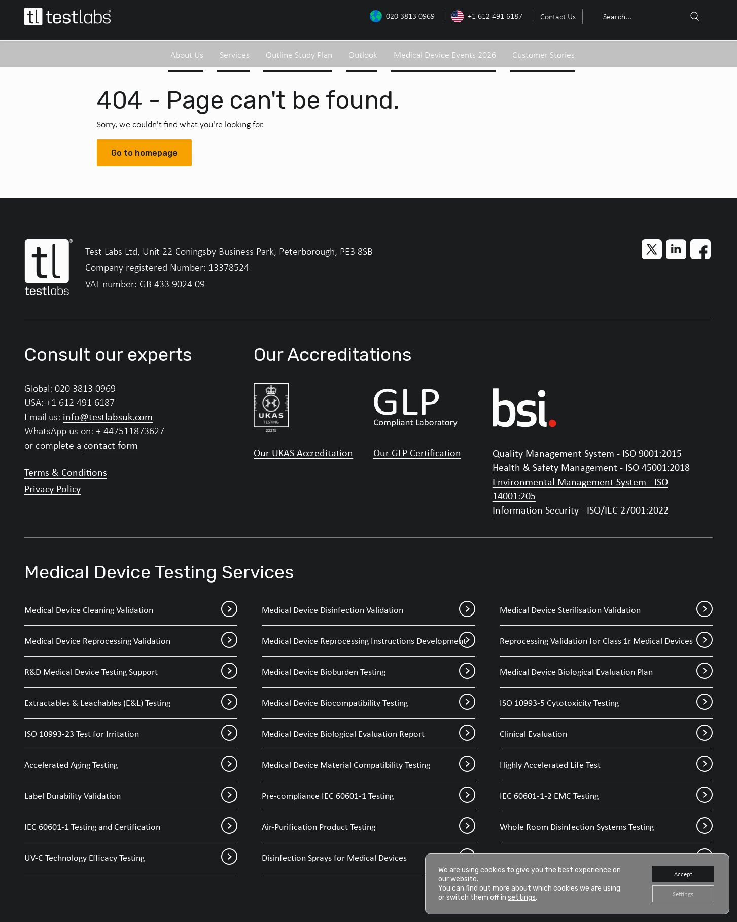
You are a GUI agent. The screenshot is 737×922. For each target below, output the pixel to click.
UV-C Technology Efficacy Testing (130, 857)
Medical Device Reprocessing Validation (130, 641)
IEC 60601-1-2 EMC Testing (606, 796)
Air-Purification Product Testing (368, 826)
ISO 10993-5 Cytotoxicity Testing (606, 703)
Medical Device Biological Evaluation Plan (606, 672)
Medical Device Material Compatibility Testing (368, 765)
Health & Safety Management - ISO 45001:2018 (591, 467)
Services (235, 51)
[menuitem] (556, 16)
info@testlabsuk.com (108, 416)
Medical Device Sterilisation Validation (606, 610)
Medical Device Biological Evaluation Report (368, 734)
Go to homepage (144, 153)
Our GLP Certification (417, 452)
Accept (680, 871)
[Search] (694, 17)
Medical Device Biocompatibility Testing (368, 703)
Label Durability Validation (130, 796)
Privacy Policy (52, 488)
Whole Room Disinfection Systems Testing (606, 826)
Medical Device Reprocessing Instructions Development (368, 641)
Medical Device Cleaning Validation (130, 610)
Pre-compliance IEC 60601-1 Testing (368, 796)
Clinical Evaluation (606, 734)
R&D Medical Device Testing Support (130, 672)
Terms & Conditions (65, 472)
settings (522, 896)
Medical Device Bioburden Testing (368, 672)
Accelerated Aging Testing (130, 765)
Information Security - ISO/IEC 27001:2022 (581, 510)
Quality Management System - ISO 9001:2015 (587, 453)
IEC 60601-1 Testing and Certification (130, 826)
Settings (680, 893)
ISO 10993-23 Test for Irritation (130, 734)
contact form (111, 445)
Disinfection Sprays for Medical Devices (368, 857)
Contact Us (558, 16)
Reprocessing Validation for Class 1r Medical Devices (606, 641)
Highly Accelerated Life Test (606, 765)
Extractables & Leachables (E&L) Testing (130, 703)
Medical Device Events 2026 (445, 51)
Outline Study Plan (299, 51)
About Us (186, 51)
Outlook (362, 51)
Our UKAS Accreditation (303, 452)
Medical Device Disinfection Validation (368, 610)
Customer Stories (543, 51)
